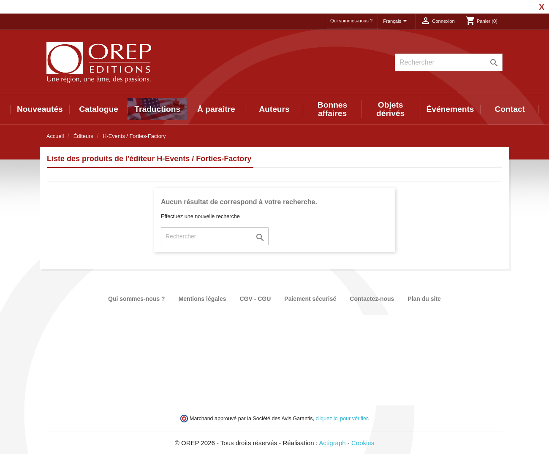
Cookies (362, 442)
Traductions (157, 109)
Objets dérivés (390, 109)
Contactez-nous (372, 298)
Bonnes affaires (332, 109)
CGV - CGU (255, 298)
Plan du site (424, 298)
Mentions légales (202, 298)
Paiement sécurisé (310, 298)
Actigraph (332, 442)
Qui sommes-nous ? (351, 20)
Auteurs (274, 109)
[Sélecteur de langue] (396, 21)
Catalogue (98, 109)
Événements (450, 109)
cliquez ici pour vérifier (342, 419)
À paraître (216, 109)
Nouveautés (40, 109)
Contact (510, 109)
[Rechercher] (449, 62)
